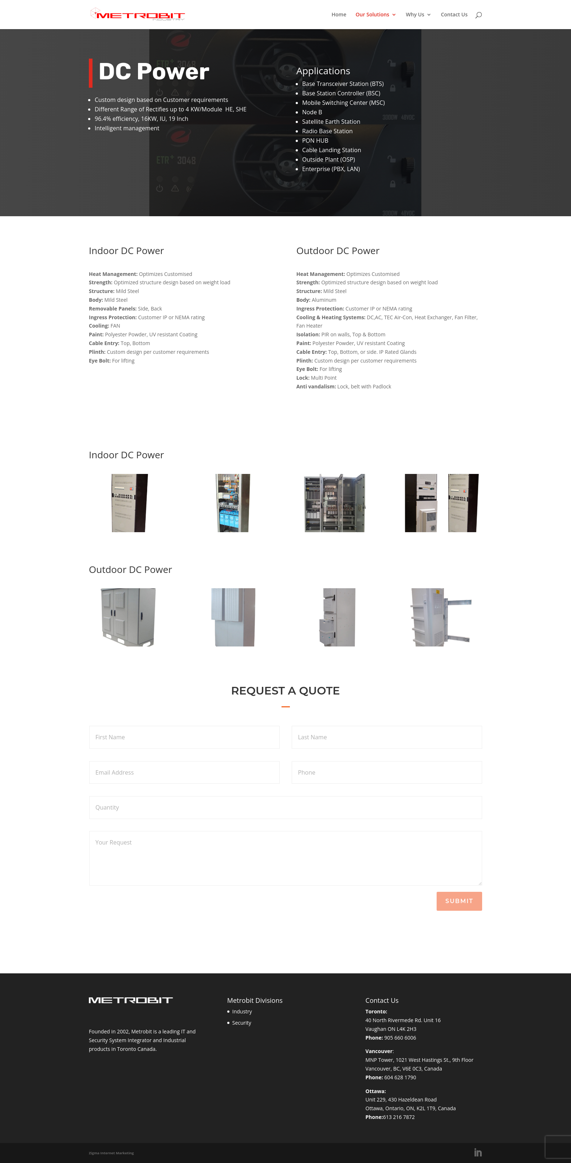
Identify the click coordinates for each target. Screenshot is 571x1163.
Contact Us (454, 15)
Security (241, 1022)
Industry (242, 1011)
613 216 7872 (399, 1116)
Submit (459, 901)
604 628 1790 (400, 1077)
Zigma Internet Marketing (111, 1153)
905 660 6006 (400, 1037)
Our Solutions (372, 15)
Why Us (415, 15)
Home (338, 15)
